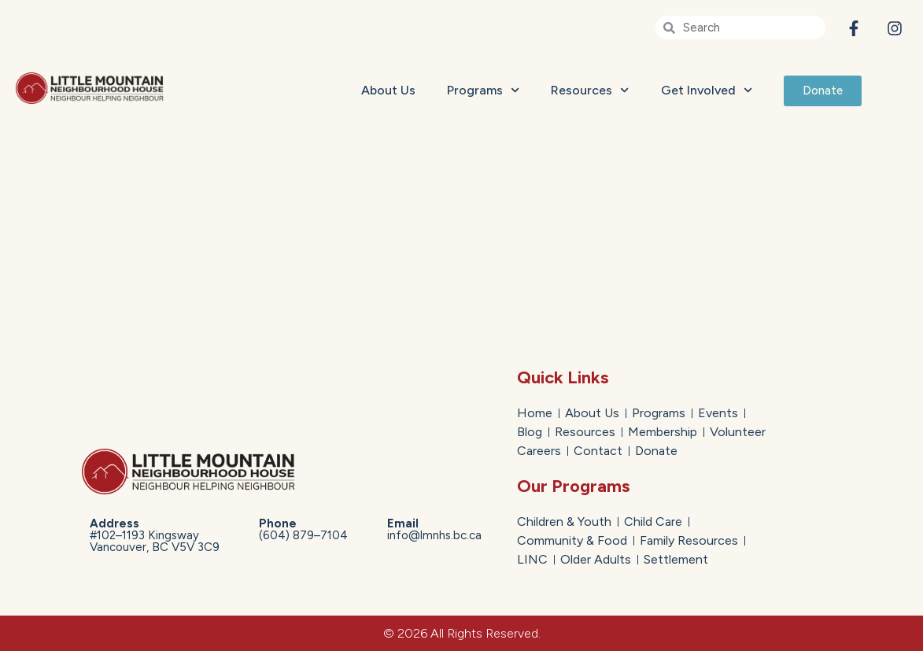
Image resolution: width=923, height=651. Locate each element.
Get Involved (706, 90)
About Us (388, 90)
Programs (483, 90)
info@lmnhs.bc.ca (434, 529)
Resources (590, 90)
